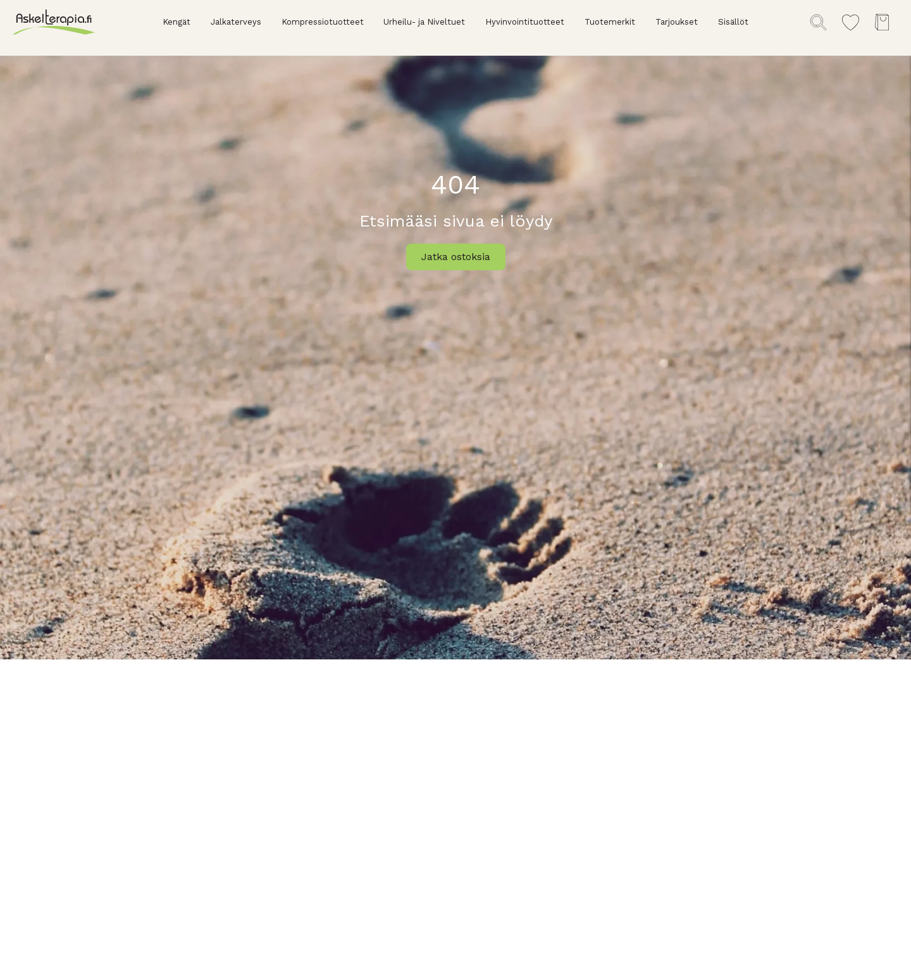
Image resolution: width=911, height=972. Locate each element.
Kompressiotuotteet (323, 22)
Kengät (176, 22)
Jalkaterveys (236, 22)
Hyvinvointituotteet (524, 22)
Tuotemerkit (610, 22)
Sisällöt (733, 22)
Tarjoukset (676, 22)
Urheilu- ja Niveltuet (424, 22)
